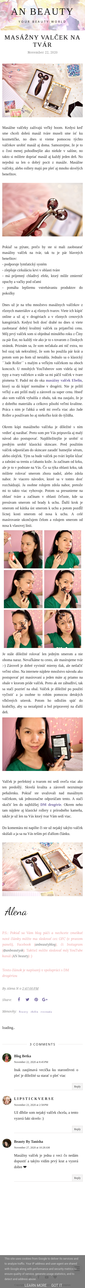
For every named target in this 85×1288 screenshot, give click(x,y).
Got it (56, 1285)
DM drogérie (50, 805)
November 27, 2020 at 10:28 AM (32, 1147)
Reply (77, 1086)
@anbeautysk (13, 950)
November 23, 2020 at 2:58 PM (31, 1104)
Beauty (23, 1011)
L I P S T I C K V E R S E (34, 1099)
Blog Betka (22, 1056)
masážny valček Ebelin (64, 380)
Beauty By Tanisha (28, 1141)
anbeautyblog (45, 944)
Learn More (36, 1285)
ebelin (34, 1011)
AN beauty (21, 956)
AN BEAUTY (42, 11)
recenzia (46, 1011)
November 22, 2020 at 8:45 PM (31, 1062)
